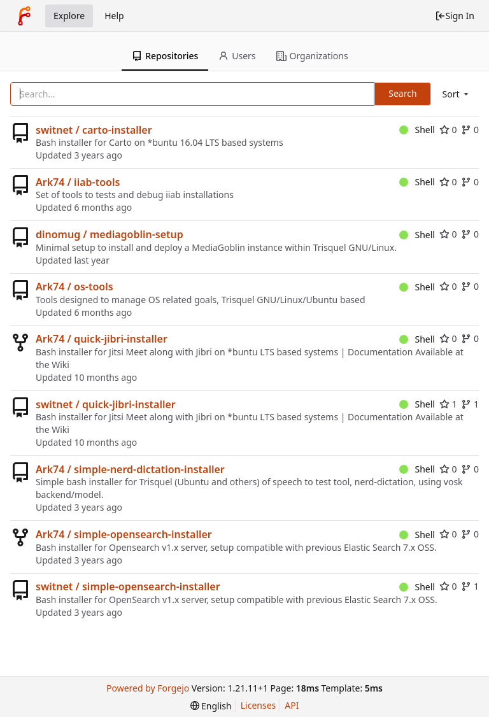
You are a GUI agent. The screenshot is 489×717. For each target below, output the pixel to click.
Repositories (165, 56)
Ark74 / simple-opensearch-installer (124, 534)
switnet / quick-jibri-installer (106, 404)
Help (114, 16)
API (292, 705)
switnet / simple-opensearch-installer (128, 586)
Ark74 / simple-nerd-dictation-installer (130, 469)
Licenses (258, 705)
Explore (69, 16)
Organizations (312, 56)
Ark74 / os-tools (74, 286)
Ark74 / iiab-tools (78, 182)
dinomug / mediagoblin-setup (109, 234)
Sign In (454, 16)
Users (236, 56)
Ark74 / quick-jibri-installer (101, 338)
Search (402, 93)
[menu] (456, 94)
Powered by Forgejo (147, 688)
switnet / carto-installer (94, 130)
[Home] (24, 15)
